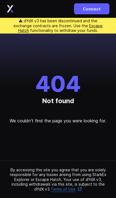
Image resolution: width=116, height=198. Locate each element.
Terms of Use (66, 189)
